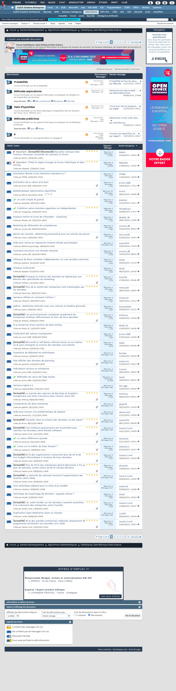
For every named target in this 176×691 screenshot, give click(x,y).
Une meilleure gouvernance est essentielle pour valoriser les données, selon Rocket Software (45, 429)
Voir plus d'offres (110, 596)
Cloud (50, 8)
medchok (25, 490)
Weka (41, 129)
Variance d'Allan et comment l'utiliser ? (34, 297)
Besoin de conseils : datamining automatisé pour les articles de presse (51, 234)
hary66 (24, 498)
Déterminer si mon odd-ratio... (124, 118)
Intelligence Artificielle (107, 16)
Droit (114, 2)
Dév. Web (92, 8)
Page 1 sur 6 (103, 42)
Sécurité (138, 12)
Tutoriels (30, 2)
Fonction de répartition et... (122, 133)
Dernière (136, 42)
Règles (78, 23)
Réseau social (39, 23)
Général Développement (32, 30)
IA (57, 8)
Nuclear (25, 356)
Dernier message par (128, 146)
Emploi (91, 2)
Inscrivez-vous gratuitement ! (64, 20)
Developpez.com (120, 649)
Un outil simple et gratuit (30, 199)
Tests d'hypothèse (24, 107)
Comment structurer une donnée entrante (35, 250)
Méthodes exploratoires (28, 91)
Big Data (47, 12)
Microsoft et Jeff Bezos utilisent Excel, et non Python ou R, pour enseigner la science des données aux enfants (47, 344)
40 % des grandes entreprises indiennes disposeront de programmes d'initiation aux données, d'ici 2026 (49, 522)
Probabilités (21, 82)
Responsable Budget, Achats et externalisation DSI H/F (58, 578)
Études (103, 2)
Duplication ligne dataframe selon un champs (37, 513)
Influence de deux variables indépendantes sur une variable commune (51, 259)
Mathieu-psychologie (30, 246)
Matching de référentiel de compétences (35, 225)
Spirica (35, 581)
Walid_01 (26, 329)
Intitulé (10, 146)
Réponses (107, 146)
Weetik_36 (26, 221)
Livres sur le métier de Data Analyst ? (37, 446)
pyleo (24, 310)
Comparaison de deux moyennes (30, 403)
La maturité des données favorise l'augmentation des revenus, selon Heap (48, 477)
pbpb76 (25, 407)
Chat (62, 2)
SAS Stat (70, 101)
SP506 (24, 177)
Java (83, 8)
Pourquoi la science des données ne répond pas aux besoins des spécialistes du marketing (47, 278)
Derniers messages (10, 23)
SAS (122, 12)
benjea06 (25, 203)
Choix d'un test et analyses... (123, 106)
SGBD (127, 8)
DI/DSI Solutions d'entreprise (30, 8)
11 (112, 377)
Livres (81, 16)
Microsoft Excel (43, 101)
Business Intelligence (72, 12)
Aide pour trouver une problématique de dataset (39, 411)
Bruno (24, 424)
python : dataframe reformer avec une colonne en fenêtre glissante (49, 306)
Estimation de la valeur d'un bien (31, 182)
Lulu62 (24, 517)
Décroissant (95, 615)
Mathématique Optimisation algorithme (34, 191)
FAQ (42, 2)
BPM (56, 12)
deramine (25, 442)
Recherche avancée (165, 23)
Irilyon (24, 238)
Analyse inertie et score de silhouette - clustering (40, 217)
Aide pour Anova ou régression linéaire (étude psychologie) (45, 242)
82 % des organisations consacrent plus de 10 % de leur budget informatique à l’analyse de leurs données (47, 456)
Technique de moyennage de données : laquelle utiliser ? (43, 494)
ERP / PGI (104, 12)
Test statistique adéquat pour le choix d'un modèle (40, 486)
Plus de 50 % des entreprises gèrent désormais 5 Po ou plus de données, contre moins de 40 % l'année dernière (49, 466)
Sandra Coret (27, 434)
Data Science (91, 12)
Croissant (80, 615)
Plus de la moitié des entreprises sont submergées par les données (48, 288)
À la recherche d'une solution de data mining (37, 325)
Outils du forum (104, 69)
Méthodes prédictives (26, 119)
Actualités (62, 16)
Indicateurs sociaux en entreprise (31, 368)
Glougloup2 (26, 212)
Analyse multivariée (24, 268)
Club (124, 2)
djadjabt (25, 272)
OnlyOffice (158, 12)
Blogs (51, 2)
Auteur (17, 146)
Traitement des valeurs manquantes (32, 333)
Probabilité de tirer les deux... (123, 81)
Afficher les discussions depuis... (22, 612)
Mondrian (58, 101)
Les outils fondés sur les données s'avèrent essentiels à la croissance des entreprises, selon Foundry (48, 504)
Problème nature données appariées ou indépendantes (46, 208)
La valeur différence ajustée (32, 438)
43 (112, 191)
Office (136, 8)
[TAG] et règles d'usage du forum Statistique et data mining (48, 164)
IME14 (24, 195)
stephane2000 (27, 389)
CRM (114, 12)
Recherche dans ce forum (126, 69)
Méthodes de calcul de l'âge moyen (36, 377)
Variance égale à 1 (23, 385)
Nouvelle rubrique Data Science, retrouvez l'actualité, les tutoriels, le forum (46, 153)
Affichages (108, 148)
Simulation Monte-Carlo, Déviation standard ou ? (39, 173)
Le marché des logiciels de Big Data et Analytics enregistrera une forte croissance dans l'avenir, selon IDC (45, 395)
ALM (63, 8)
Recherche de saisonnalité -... (123, 90)
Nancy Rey (26, 293)
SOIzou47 (25, 301)
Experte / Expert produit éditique (45, 589)
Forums (16, 2)
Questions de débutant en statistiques (34, 352)
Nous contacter (104, 649)
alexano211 (26, 415)
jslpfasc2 (25, 263)
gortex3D (25, 364)
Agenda (61, 23)
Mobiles (145, 8)
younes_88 (26, 229)
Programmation (114, 8)
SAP (129, 12)
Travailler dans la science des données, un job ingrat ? (54, 420)
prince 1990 (26, 186)
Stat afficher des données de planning (33, 360)
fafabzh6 (25, 169)
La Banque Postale (43, 593)
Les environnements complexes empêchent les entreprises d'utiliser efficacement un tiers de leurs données (45, 316)
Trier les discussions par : (53, 612)
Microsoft (73, 8)
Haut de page (134, 649)
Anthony (25, 283)
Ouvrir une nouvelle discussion (24, 39)
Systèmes (157, 8)
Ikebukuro (26, 450)
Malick (24, 158)
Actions (25, 23)
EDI (102, 8)
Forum (73, 16)
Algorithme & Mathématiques (62, 30)
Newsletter (75, 2)
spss (32, 129)
